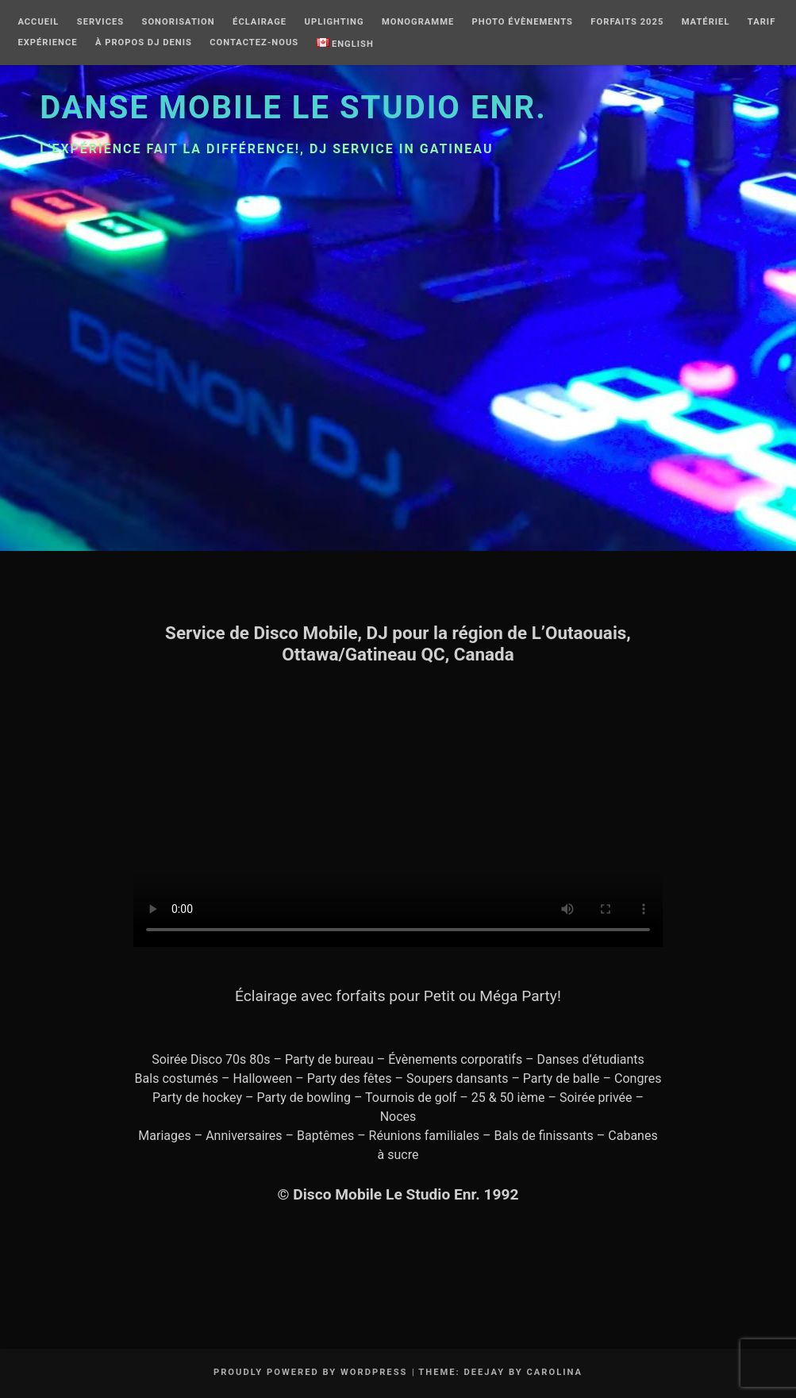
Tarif (761, 22)
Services (100, 22)
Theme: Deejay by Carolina (500, 1372)
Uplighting (334, 22)
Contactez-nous (254, 43)
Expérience (47, 43)
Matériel (706, 22)
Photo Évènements (522, 22)
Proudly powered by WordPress (310, 1372)
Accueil (38, 22)
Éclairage (259, 22)
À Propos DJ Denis (143, 43)
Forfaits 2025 (626, 22)
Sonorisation (178, 22)
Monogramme (418, 22)
